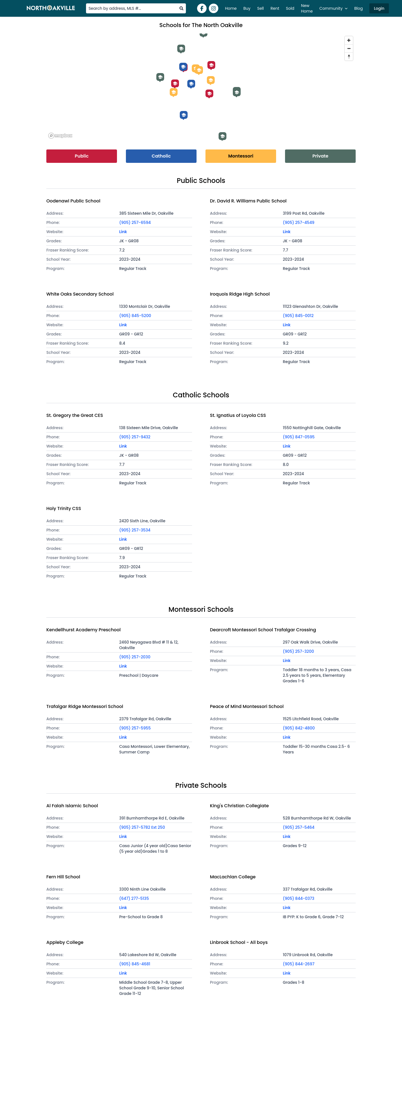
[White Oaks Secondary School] (209, 93)
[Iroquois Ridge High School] (211, 65)
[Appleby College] (222, 136)
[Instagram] (213, 8)
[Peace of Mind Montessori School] (211, 80)
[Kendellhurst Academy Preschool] (174, 92)
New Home (307, 8)
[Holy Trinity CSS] (191, 84)
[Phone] (155, 222)
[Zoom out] (349, 48)
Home (231, 8)
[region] (201, 87)
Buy (246, 8)
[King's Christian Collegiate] (160, 77)
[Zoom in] (349, 40)
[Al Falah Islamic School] (181, 48)
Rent (275, 8)
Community (333, 8)
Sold (290, 8)
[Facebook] (202, 8)
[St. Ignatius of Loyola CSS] (184, 115)
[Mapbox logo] (60, 135)
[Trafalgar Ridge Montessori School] (199, 70)
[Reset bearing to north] (349, 56)
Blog (358, 8)
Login (379, 8)
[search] (181, 8)
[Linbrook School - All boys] (237, 92)
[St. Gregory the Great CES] (183, 67)
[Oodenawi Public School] (175, 83)
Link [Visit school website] (123, 232)
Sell (260, 8)
